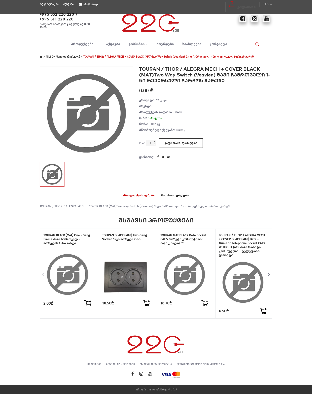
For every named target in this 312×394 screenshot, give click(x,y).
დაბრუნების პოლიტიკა (156, 363)
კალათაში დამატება (181, 142)
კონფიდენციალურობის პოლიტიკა (201, 363)
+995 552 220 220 (57, 14)
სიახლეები (191, 44)
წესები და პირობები (120, 363)
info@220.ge (90, 4)
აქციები (113, 44)
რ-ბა (142, 143)
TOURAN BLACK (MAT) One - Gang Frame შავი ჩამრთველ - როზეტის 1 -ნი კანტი (68, 240)
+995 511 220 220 (56, 19)
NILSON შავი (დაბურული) (63, 56)
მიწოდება (94, 363)
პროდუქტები (83, 44)
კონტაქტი (218, 44)
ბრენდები (165, 44)
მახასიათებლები (178, 195)
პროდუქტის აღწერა (136, 195)
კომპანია (137, 44)
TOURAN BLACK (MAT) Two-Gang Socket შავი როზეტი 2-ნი (126, 238)
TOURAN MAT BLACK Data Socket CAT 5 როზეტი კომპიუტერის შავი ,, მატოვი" (180, 242)
